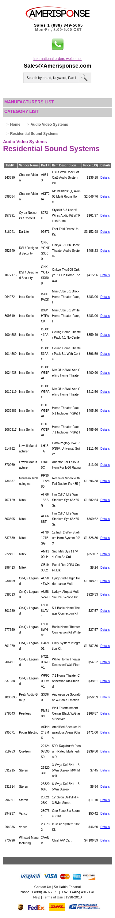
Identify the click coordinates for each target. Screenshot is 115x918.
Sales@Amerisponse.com (57, 66)
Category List (21, 111)
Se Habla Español (67, 887)
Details (105, 177)
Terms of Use (53, 897)
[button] (58, 44)
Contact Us (42, 887)
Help (36, 897)
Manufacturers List (29, 101)
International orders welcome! (57, 59)
